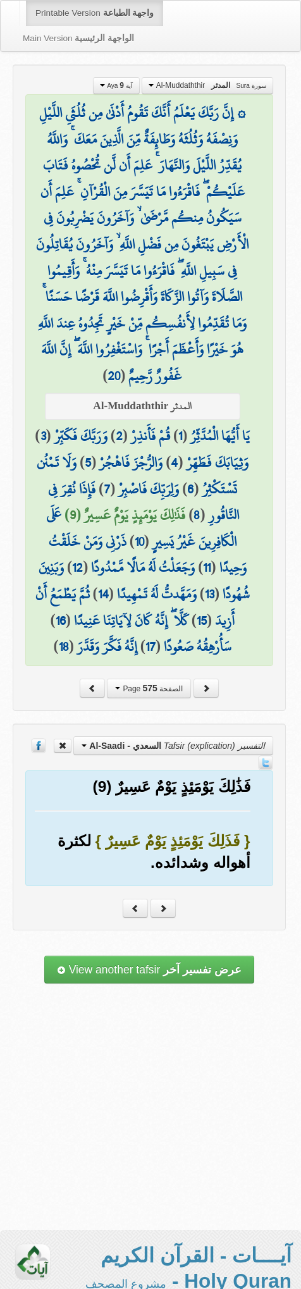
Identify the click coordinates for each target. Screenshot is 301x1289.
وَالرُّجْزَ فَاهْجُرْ (131, 462)
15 (202, 620)
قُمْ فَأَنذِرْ (150, 436)
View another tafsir (149, 969)
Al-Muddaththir (207, 85)
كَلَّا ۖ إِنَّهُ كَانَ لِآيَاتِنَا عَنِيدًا (131, 620)
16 (61, 620)
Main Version (78, 38)
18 (64, 646)
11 (207, 567)
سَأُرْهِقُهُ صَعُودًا (197, 646)
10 (139, 541)
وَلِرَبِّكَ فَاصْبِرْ (148, 489)
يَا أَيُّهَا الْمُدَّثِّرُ (220, 436)
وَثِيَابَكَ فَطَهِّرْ (218, 462)
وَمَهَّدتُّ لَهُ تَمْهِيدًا (157, 594)
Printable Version (94, 13)
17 (150, 646)
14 (103, 594)
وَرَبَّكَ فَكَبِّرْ (81, 436)
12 (77, 567)
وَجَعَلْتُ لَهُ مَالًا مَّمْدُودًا (143, 567)
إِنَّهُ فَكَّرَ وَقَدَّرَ (107, 646)
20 (114, 376)
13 (209, 594)
